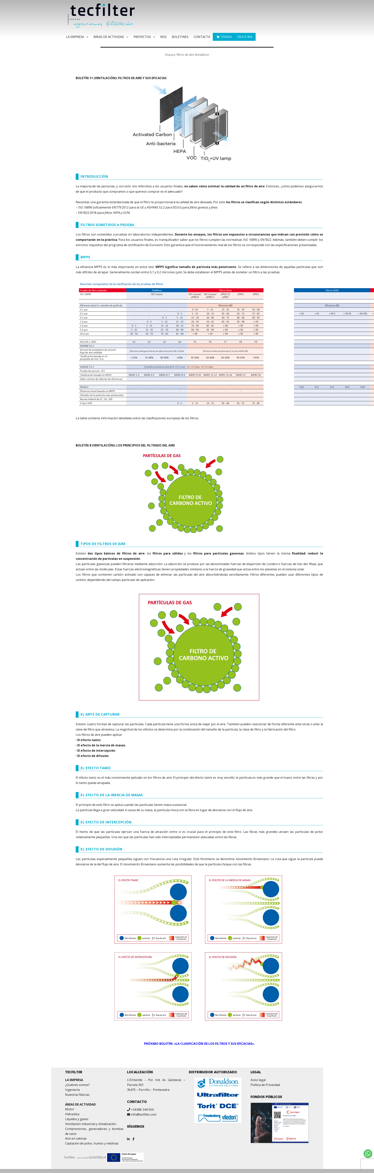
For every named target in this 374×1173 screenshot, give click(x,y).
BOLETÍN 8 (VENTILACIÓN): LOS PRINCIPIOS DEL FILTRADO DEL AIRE (125, 445)
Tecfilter (69, 1157)
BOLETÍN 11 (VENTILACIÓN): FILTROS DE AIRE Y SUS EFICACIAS (121, 78)
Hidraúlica (72, 1114)
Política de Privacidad (265, 1085)
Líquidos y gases (76, 1119)
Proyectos (142, 37)
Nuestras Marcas (77, 1095)
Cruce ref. (245, 37)
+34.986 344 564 (142, 1109)
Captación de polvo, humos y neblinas (92, 1143)
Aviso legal (258, 1080)
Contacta (202, 37)
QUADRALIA (97, 1157)
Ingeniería (72, 1090)
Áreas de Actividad (108, 37)
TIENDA (226, 37)
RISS (163, 37)
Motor (69, 1109)
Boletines (180, 37)
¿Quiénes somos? (77, 1085)
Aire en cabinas (76, 1138)
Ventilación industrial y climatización (90, 1124)
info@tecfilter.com (143, 1114)
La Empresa (75, 37)
